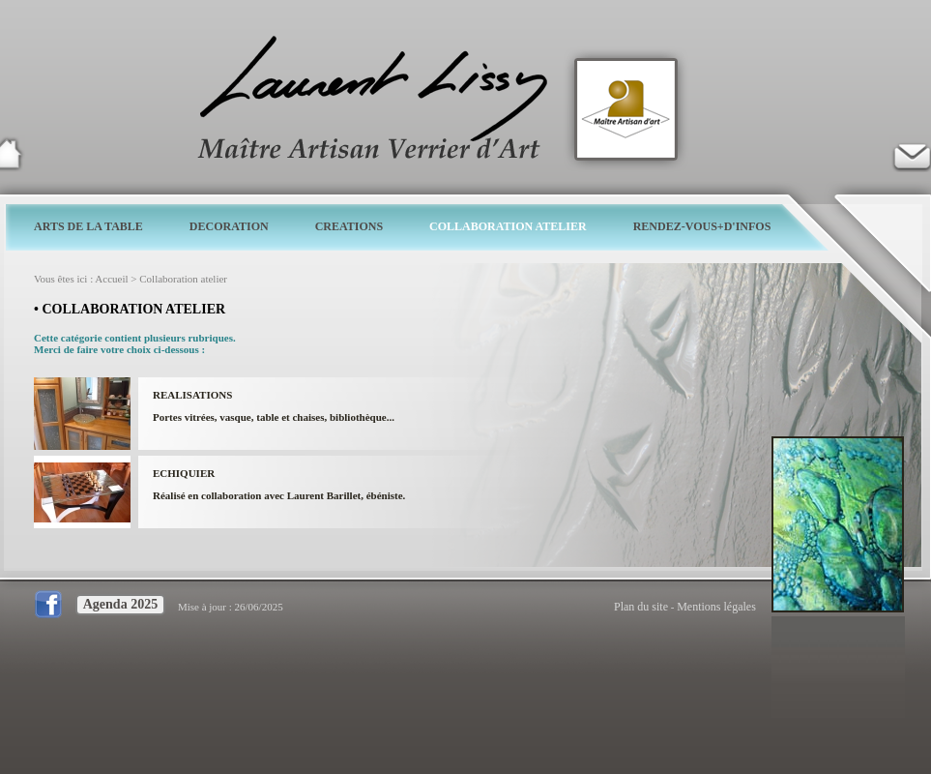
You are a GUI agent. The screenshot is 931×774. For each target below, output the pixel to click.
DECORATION (229, 226)
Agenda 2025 (120, 604)
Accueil (111, 278)
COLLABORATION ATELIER (508, 226)
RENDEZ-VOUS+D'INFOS (702, 226)
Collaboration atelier (183, 278)
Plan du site (641, 606)
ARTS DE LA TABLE (88, 226)
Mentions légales (716, 606)
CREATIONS (349, 226)
